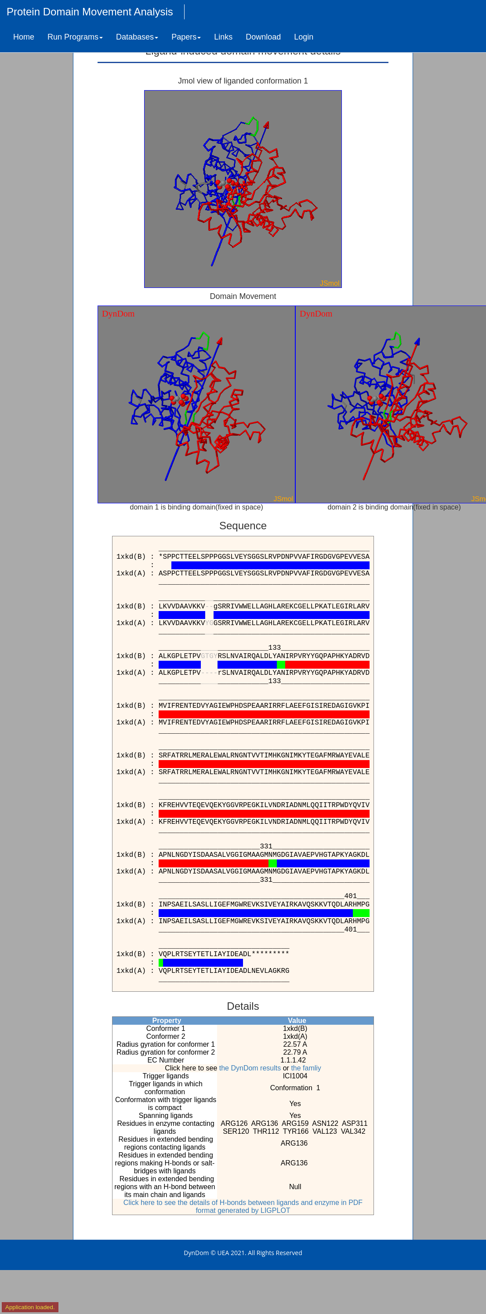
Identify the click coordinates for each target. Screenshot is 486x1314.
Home (23, 37)
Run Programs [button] (75, 37)
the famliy (306, 1068)
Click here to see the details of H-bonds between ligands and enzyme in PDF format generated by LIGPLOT (243, 1206)
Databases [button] (137, 37)
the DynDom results (250, 1068)
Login (303, 37)
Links (223, 37)
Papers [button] (186, 37)
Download (263, 37)
